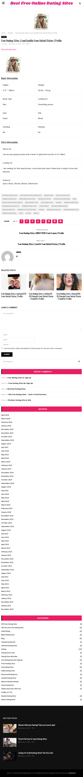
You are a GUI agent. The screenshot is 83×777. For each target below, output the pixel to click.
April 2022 (5, 587)
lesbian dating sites (29, 206)
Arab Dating (5, 631)
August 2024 (6, 487)
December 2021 (7, 602)
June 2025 (5, 451)
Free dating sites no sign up (19, 377)
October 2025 (6, 436)
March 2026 (5, 418)
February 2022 (6, 595)
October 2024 (6, 479)
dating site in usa (44, 199)
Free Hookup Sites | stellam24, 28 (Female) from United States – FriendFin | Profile (41, 296)
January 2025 (6, 469)
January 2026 (6, 425)
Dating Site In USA (8, 652)
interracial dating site (10, 206)
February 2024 (6, 508)
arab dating (48, 195)
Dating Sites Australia (9, 656)
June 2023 (5, 537)
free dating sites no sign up (12, 203)
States (28, 213)
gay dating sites (47, 203)
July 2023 (4, 533)
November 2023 (7, 519)
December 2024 (7, 472)
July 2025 (4, 447)
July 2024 (4, 490)
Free (74, 199)
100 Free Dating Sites (9, 624)
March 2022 (5, 591)
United (36, 213)
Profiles (4, 37)
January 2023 (6, 555)
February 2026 (6, 422)
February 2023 (6, 551)
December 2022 (7, 559)
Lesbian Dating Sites (8, 678)
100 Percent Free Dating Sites (12, 627)
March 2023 (5, 548)
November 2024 (7, 476)
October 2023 (6, 523)
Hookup (58, 203)
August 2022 (6, 573)
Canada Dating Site (8, 642)
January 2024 (6, 512)
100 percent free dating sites (30, 195)
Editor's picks (10, 718)
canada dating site (9, 199)
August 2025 (6, 443)
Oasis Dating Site (7, 685)
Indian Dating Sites (8, 670)
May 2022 (5, 584)
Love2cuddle (43, 206)
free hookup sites (31, 203)
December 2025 (7, 429)
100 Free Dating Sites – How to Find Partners (27, 394)
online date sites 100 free (27, 210)
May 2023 (5, 541)
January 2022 (6, 598)
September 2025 (7, 440)
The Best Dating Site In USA (19, 400)
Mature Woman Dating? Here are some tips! (36, 725)
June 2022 (5, 580)
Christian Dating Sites (16, 389)
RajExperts (72, 773)
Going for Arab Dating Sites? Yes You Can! (35, 753)
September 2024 (7, 483)
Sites (21, 213)
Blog (3, 638)
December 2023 (7, 515)
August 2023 (6, 530)
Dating (3, 649)
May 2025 (5, 454)
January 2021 (6, 605)
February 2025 (6, 465)
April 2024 (5, 501)
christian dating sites (27, 199)
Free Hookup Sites (8, 663)
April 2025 (5, 458)
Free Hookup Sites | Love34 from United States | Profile (41, 244)
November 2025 (7, 433)
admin (5, 44)
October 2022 (6, 566)
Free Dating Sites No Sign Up (20, 383)
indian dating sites (71, 203)
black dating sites (62, 195)
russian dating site (54, 210)
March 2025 (5, 461)
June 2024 (5, 494)
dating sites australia (62, 199)
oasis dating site (8, 210)
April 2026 (5, 415)
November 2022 (7, 562)
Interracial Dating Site (9, 674)
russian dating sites (71, 210)
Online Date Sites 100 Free (11, 688)
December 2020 (7, 609)
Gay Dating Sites (7, 667)
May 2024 (5, 497)
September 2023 (7, 526)
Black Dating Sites (8, 634)
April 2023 (5, 544)
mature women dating (59, 206)
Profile (41, 210)
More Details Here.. (9, 49)
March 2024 (5, 505)
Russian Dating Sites (8, 696)
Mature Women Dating (9, 681)
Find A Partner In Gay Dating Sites (32, 739)
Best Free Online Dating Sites (41, 3)
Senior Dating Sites (8, 699)
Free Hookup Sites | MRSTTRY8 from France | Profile (41, 233)
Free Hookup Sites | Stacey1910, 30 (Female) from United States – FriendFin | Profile (69, 296)
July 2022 (4, 577)
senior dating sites (9, 213)
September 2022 (7, 569)
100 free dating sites (9, 195)
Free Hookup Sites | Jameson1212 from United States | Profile (13, 295)
